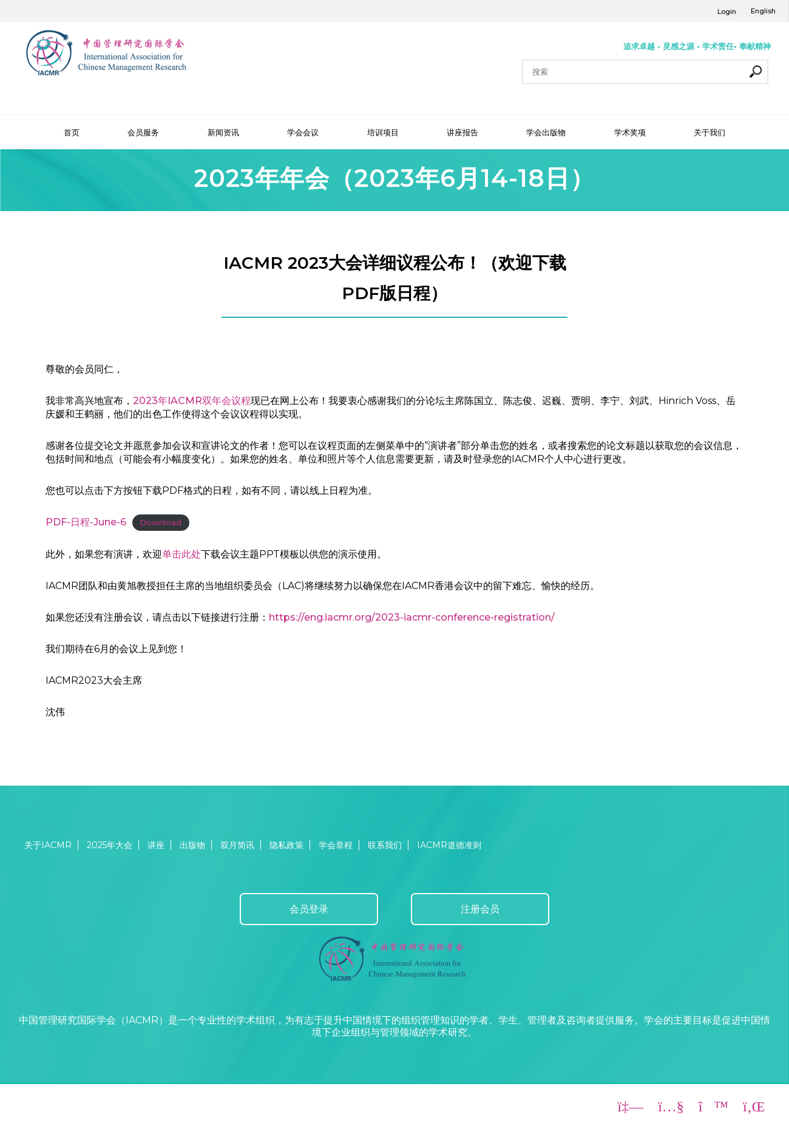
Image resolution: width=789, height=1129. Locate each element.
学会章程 (336, 845)
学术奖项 (630, 132)
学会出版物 (546, 132)
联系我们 (385, 845)
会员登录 (309, 909)
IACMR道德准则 (449, 845)
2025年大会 (109, 845)
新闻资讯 (223, 132)
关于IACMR (48, 845)
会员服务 (143, 132)
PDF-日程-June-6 (86, 522)
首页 (72, 132)
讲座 (155, 845)
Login (726, 11)
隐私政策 (286, 845)
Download (160, 522)
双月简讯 (237, 845)
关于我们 (709, 132)
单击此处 (181, 554)
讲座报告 (462, 132)
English (763, 11)
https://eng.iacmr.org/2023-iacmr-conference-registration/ (412, 617)
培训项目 (383, 132)
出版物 (192, 845)
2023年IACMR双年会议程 (192, 400)
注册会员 (480, 909)
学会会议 (303, 132)
